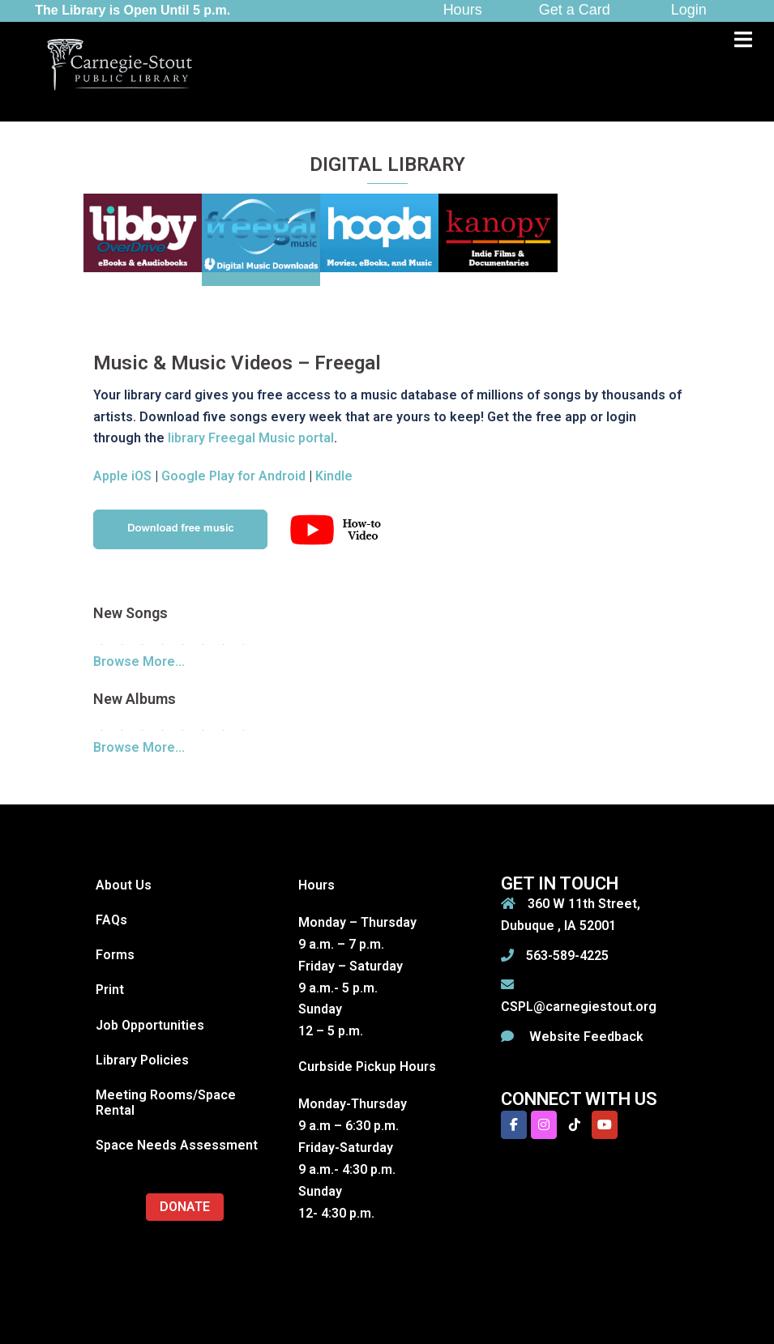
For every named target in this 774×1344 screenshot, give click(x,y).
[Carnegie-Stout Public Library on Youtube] (605, 1125)
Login (689, 10)
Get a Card (574, 10)
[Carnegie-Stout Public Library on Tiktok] (575, 1125)
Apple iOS (122, 476)
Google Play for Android (233, 476)
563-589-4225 (567, 955)
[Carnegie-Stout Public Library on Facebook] (514, 1125)
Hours (462, 10)
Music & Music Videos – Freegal (237, 363)
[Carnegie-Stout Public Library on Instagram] (544, 1125)
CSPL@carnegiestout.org (578, 1006)
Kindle (334, 476)
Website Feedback (585, 1036)
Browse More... (139, 661)
